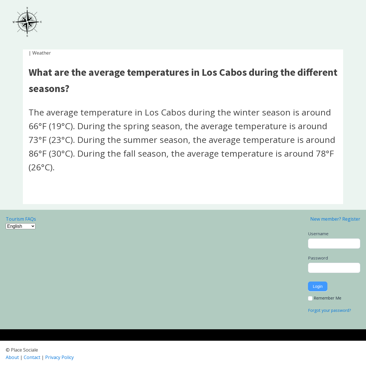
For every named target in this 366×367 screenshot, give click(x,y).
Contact (32, 357)
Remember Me (324, 298)
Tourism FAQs (21, 219)
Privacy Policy (59, 357)
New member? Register (335, 219)
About (12, 357)
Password (318, 258)
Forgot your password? (329, 310)
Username (318, 233)
